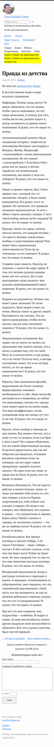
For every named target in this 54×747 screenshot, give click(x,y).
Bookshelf (29, 40)
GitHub (5, 725)
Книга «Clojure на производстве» (21, 54)
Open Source (11, 40)
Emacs (18, 47)
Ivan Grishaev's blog (16, 16)
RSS (6, 44)
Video (37, 51)
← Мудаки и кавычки (13, 638)
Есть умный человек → (40, 638)
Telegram (6, 728)
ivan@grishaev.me (11, 720)
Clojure (8, 47)
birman (21, 79)
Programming (11, 51)
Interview (26, 51)
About (18, 36)
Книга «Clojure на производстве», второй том (22, 60)
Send (9, 700)
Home (7, 36)
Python (28, 47)
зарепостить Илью (28, 86)
